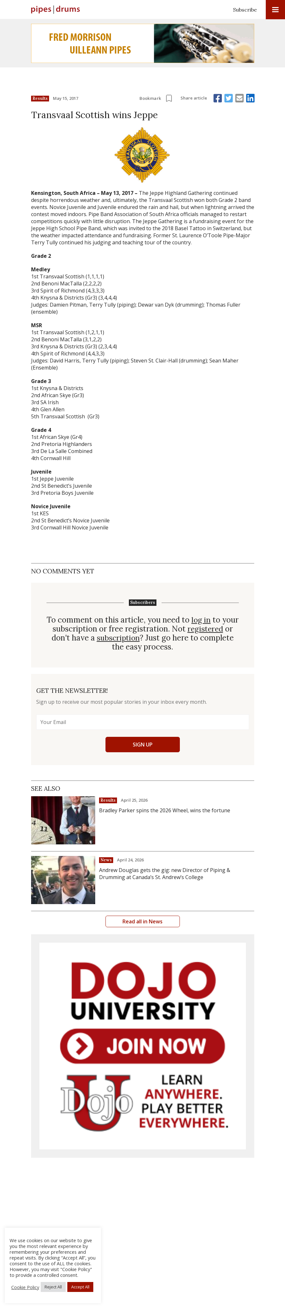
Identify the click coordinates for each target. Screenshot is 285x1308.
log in (201, 619)
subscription (118, 637)
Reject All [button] (53, 1287)
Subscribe (245, 9)
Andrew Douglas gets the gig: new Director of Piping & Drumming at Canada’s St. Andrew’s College (164, 874)
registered (205, 628)
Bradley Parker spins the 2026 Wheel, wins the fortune (164, 810)
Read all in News (142, 921)
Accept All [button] (80, 1287)
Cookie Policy (25, 1287)
